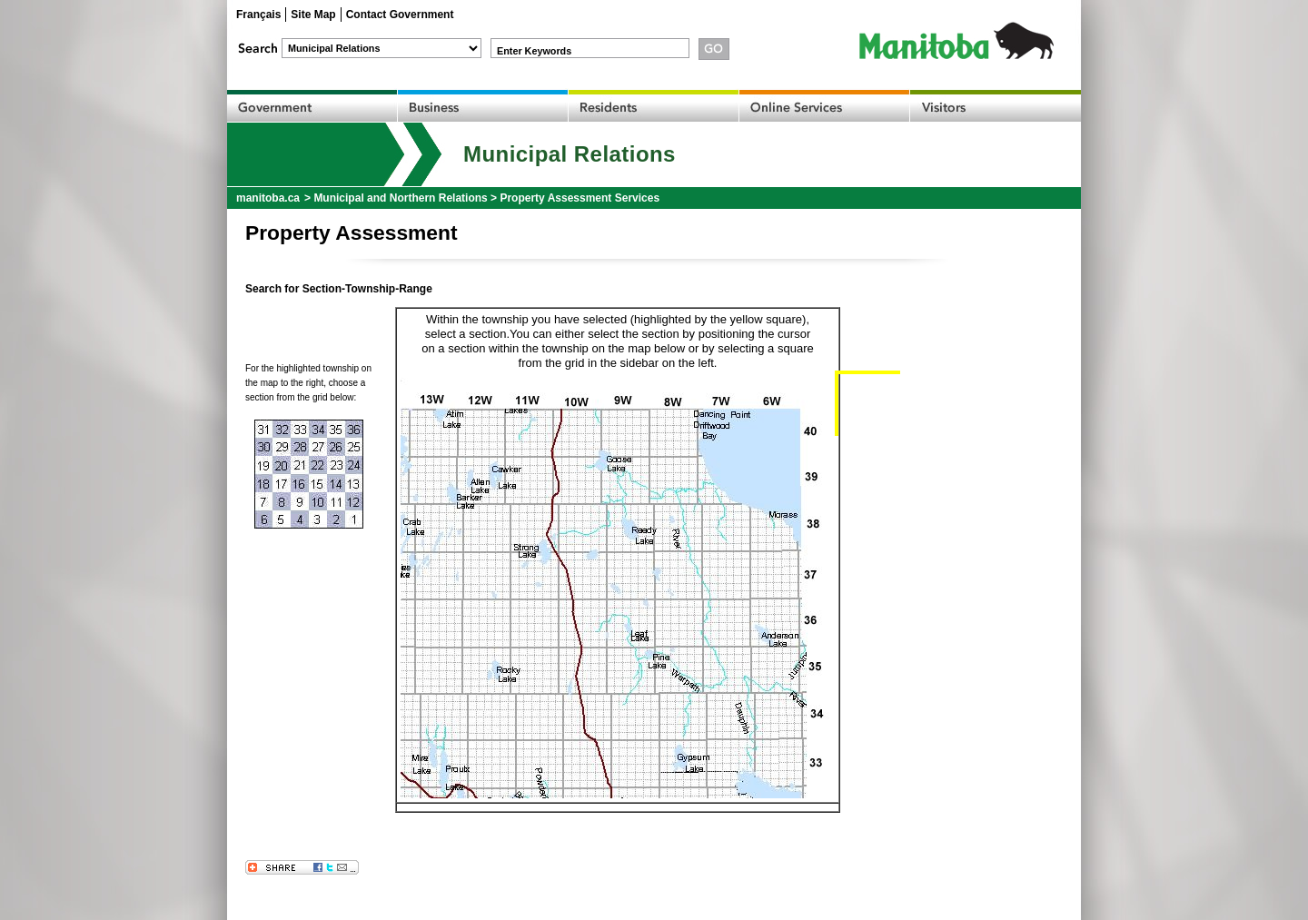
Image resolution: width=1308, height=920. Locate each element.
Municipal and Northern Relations (400, 198)
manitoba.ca (268, 198)
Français (258, 14)
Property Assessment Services (579, 198)
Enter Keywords (534, 50)
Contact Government (400, 14)
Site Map (313, 14)
